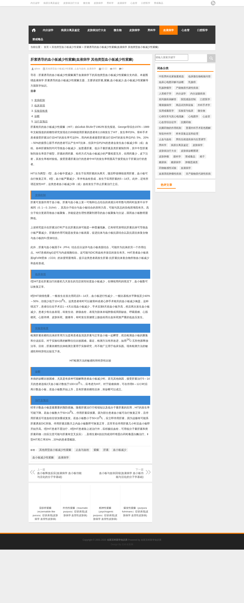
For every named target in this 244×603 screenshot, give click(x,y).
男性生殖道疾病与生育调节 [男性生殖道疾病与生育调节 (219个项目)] (191, 139)
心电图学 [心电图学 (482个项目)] (193, 116)
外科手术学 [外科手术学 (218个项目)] (204, 105)
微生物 (86, 3)
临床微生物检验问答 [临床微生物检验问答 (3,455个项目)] (199, 76)
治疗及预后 (41, 121)
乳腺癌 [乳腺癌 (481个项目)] (192, 82)
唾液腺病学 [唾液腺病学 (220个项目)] (165, 105)
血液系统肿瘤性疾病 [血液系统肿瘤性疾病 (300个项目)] (170, 173)
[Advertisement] (114, 576)
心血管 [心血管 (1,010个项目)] (206, 116)
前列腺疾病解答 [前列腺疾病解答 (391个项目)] (167, 99)
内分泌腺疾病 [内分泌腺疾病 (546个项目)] (197, 93)
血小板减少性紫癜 (43, 457)
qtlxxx (37, 68)
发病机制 (39, 100)
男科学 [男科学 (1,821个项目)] (162, 145)
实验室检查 (41, 110)
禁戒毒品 (158, 3)
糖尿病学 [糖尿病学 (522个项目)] (176, 162)
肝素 (106, 449)
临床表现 (39, 105)
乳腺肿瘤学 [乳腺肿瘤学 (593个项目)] (165, 87)
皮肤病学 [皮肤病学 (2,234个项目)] (198, 145)
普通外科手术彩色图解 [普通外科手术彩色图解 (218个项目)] (198, 127)
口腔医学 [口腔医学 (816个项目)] (205, 99)
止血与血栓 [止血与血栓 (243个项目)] (165, 139)
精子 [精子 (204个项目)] (202, 156)
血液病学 (122, 3)
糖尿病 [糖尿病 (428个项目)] (162, 162)
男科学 (110, 3)
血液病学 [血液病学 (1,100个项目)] (186, 168)
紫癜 (96, 449)
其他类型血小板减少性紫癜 (66, 47)
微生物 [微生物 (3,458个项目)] (201, 110)
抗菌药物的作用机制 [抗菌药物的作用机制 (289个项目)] (170, 127)
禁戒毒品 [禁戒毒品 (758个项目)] (190, 156)
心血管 (133, 3)
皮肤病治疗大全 (71, 3)
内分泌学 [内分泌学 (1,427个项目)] (181, 93)
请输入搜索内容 (171, 57)
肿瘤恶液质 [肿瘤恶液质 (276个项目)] (191, 162)
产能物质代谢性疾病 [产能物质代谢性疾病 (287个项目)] (187, 87)
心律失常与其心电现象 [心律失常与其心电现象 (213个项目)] (171, 116)
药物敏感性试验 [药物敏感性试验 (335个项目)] (167, 168)
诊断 (37, 116)
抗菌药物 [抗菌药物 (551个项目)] (186, 122)
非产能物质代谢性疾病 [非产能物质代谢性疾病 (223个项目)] (198, 173)
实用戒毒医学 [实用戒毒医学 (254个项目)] (166, 110)
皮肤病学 (98, 3)
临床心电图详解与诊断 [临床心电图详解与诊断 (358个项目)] (171, 82)
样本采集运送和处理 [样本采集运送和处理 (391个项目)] (187, 133)
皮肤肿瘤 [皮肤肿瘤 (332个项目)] (164, 156)
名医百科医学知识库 (151, 540)
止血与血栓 (80, 68)
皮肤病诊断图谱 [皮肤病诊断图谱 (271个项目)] (189, 150)
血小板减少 (119, 449)
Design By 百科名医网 (122, 544)
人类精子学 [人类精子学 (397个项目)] (165, 93)
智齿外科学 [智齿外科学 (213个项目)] (165, 133)
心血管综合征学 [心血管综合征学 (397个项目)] (167, 122)
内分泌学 (35, 3)
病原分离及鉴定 (51, 3)
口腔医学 (145, 3)
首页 (34, 30)
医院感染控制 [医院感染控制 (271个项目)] (188, 99)
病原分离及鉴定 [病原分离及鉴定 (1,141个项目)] (179, 145)
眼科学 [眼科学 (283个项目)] (177, 156)
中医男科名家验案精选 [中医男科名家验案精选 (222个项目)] (171, 76)
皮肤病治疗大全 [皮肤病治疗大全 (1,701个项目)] (167, 150)
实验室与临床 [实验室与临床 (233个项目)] (185, 110)
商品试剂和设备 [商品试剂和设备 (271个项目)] (184, 105)
